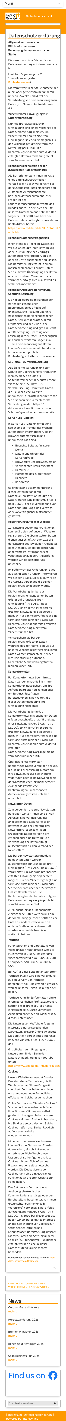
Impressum (15, 1414)
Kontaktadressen (19, 82)
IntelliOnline (30, 1418)
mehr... (12, 1311)
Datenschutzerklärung (38, 1414)
